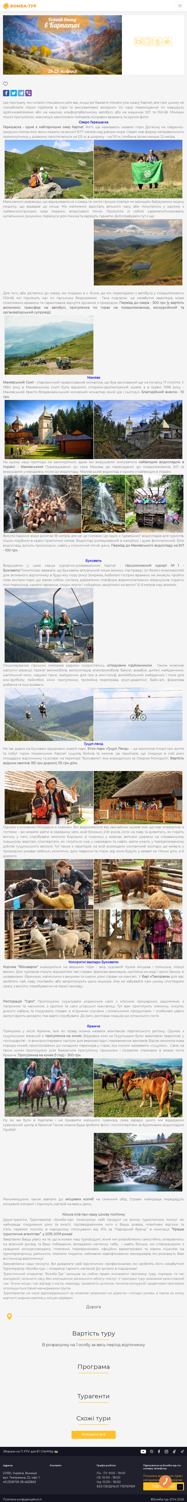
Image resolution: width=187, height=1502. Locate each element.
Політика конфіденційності (22, 1499)
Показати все (93, 1435)
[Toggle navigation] (180, 6)
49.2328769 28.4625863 (19, 1482)
